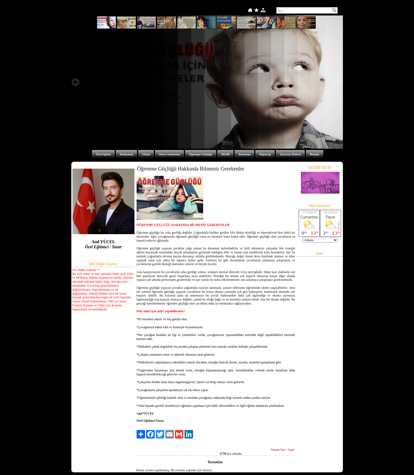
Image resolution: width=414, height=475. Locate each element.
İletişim (314, 154)
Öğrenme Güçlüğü (200, 154)
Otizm (146, 154)
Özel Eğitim (103, 154)
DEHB (225, 154)
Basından (244, 154)
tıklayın (207, 470)
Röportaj (265, 154)
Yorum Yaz (278, 450)
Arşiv (291, 450)
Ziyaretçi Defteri (290, 154)
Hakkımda (126, 154)
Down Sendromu (169, 154)
